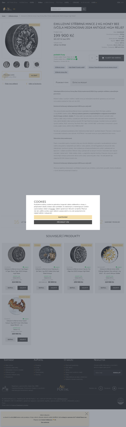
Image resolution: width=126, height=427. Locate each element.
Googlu (52, 209)
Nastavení (63, 217)
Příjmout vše (63, 222)
